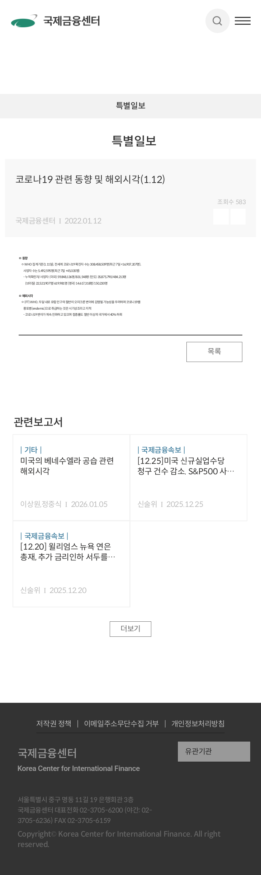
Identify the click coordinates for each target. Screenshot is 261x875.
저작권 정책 (53, 724)
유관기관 (198, 751)
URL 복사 (247, 146)
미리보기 (221, 217)
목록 (214, 351)
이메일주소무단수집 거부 (121, 724)
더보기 (130, 629)
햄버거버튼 (243, 21)
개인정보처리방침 (198, 724)
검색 (217, 21)
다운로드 (238, 217)
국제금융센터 (35, 221)
